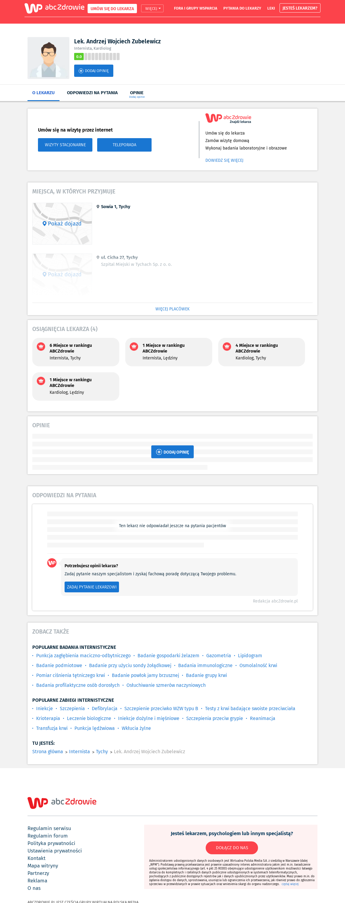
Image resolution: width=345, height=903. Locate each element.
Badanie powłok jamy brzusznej (145, 675)
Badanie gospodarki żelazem (168, 655)
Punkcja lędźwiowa (94, 728)
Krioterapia (48, 718)
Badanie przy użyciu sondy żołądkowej (130, 665)
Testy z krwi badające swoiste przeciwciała (250, 708)
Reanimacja (262, 718)
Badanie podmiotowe (59, 665)
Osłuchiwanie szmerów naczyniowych (166, 685)
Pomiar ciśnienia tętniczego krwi (70, 675)
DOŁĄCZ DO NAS (232, 847)
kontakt (36, 858)
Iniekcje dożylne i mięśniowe (148, 718)
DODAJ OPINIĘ (94, 71)
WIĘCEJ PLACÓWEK (172, 309)
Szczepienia (72, 708)
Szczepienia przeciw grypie (214, 718)
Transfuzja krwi (52, 728)
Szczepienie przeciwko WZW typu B (161, 708)
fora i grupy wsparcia (195, 8)
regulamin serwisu (49, 828)
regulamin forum (48, 835)
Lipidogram (250, 655)
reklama (37, 880)
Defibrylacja (104, 708)
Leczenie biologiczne (89, 718)
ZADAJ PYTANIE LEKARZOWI (92, 587)
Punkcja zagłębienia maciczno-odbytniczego (83, 655)
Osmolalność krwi (258, 665)
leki (271, 8)
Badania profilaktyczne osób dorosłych (78, 685)
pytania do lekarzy (242, 8)
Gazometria (218, 655)
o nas (34, 888)
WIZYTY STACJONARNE (65, 145)
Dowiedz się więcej (224, 160)
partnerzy (38, 873)
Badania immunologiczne (205, 665)
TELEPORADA (124, 145)
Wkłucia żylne (136, 728)
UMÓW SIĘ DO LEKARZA (112, 8)
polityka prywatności (51, 843)
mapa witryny (43, 865)
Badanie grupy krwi (206, 675)
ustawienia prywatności (55, 850)
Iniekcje (44, 708)
